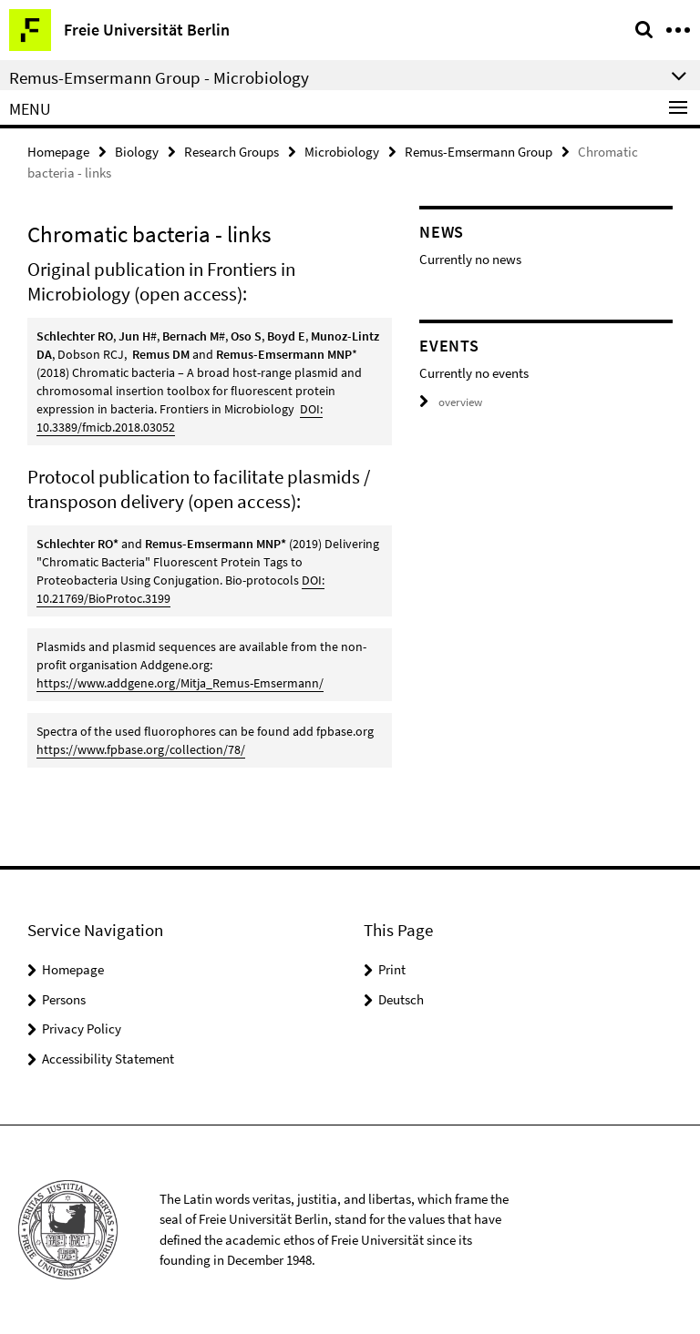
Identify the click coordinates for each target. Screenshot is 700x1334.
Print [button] (392, 969)
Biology (137, 151)
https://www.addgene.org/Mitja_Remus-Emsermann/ (180, 683)
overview (450, 402)
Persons (64, 999)
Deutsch (401, 999)
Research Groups (231, 151)
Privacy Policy (81, 1028)
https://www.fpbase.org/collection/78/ (140, 749)
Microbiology (341, 151)
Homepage (58, 151)
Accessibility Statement (108, 1058)
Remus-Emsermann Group (478, 151)
